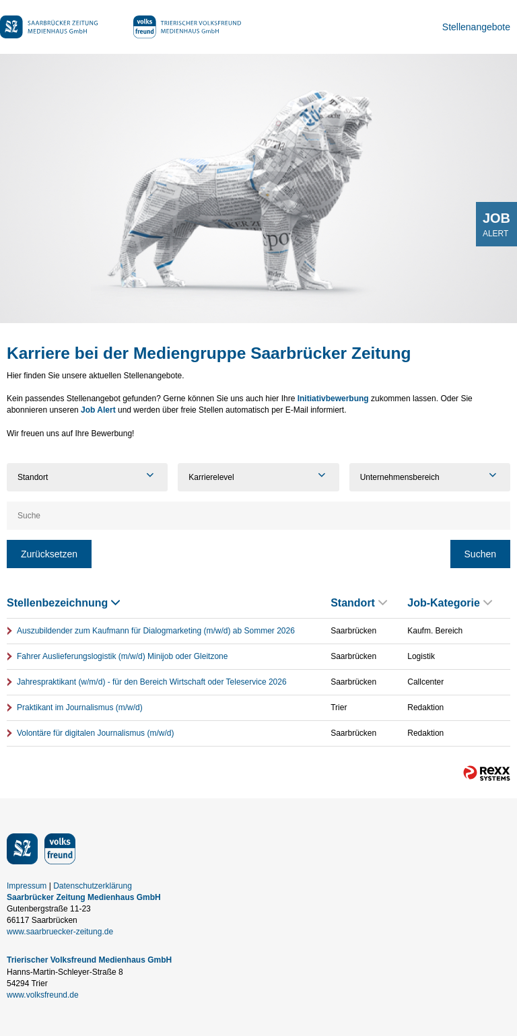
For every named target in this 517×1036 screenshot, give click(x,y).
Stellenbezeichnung (63, 603)
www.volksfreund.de (43, 995)
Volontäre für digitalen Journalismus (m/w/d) (95, 733)
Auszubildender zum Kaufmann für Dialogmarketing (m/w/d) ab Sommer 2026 (156, 630)
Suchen (480, 554)
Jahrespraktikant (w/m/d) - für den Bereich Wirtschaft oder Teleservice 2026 (152, 682)
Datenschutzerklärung (92, 886)
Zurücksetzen (49, 554)
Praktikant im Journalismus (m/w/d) (80, 707)
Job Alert (98, 410)
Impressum (26, 886)
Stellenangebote (476, 27)
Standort (359, 603)
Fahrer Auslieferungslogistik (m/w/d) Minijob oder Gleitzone (122, 656)
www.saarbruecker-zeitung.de (60, 931)
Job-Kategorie (449, 603)
